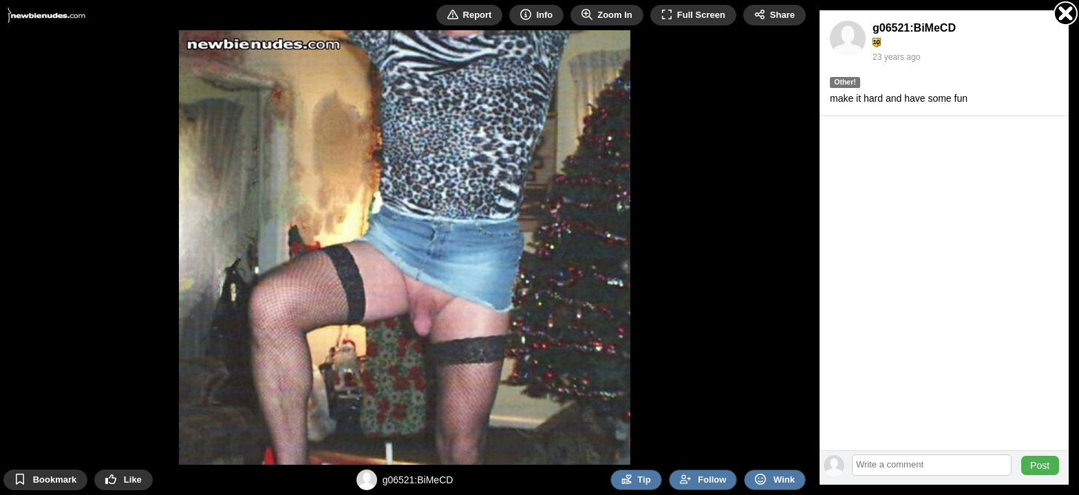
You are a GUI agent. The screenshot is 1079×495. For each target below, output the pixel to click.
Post (1039, 465)
